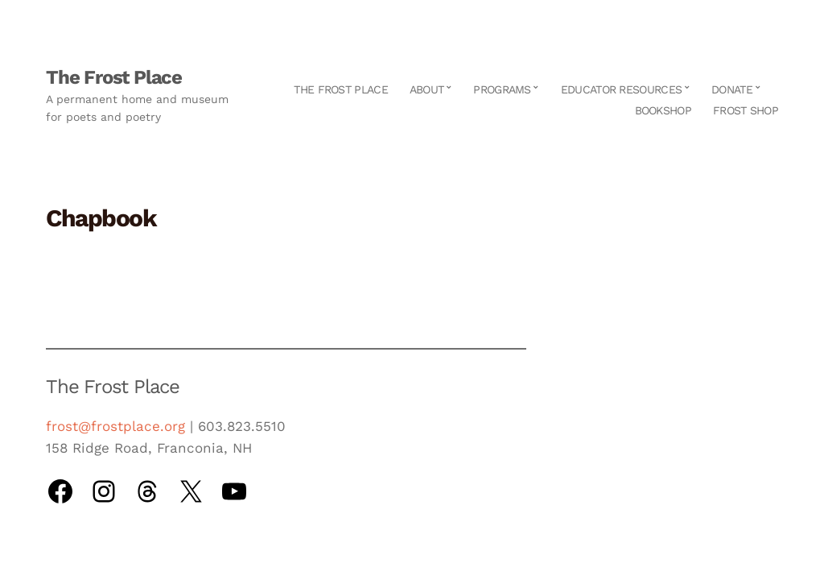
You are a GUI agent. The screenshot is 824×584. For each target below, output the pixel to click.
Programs (501, 89)
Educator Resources (621, 89)
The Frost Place (114, 77)
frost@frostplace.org (115, 426)
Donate (731, 89)
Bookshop (663, 110)
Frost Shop (745, 110)
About (427, 89)
